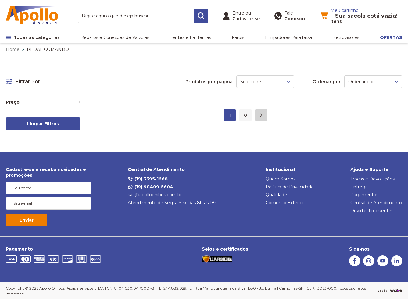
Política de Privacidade (290, 187)
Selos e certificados (225, 249)
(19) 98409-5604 (150, 187)
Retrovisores (345, 37)
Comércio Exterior (285, 202)
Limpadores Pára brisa (288, 37)
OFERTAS (391, 37)
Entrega (359, 187)
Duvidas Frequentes (371, 210)
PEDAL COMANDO (48, 49)
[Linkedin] (396, 265)
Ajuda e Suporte (369, 169)
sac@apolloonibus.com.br (155, 195)
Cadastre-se (246, 18)
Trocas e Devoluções (372, 179)
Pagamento (19, 249)
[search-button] (201, 16)
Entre (238, 13)
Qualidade (276, 195)
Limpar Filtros (43, 123)
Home (13, 49)
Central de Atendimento (156, 169)
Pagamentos (364, 195)
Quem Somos (280, 179)
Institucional (280, 169)
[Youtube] (382, 265)
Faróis (238, 37)
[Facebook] (354, 265)
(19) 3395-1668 (148, 179)
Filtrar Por (23, 81)
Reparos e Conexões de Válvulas (115, 37)
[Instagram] (368, 265)
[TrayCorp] (396, 291)
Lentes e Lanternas (190, 37)
